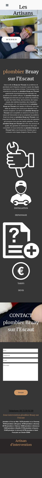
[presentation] (18, 386)
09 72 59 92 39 (11, 40)
